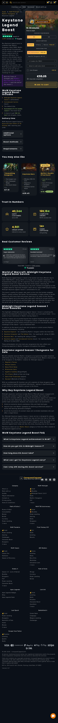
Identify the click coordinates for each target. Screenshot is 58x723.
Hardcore (5, 555)
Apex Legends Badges (9, 592)
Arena (4, 622)
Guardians (33, 604)
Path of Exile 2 (15, 506)
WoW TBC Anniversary (43, 506)
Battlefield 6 (42, 610)
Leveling (32, 535)
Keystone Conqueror (11, 334)
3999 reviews (36, 266)
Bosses (4, 514)
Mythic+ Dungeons (36, 498)
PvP (31, 500)
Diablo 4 (15, 569)
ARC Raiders (43, 548)
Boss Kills (33, 558)
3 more (4, 585)
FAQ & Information (8, 495)
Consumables (6, 512)
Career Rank (34, 613)
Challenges (5, 537)
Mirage (32, 572)
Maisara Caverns (10, 364)
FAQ (24, 7)
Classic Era (5, 553)
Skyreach (8, 379)
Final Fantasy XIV (43, 527)
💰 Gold (32, 489)
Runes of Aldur (7, 509)
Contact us (16, 7)
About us (5, 489)
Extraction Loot (35, 562)
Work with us (6, 491)
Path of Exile (42, 569)
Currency (5, 519)
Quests (4, 639)
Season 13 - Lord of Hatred (11, 572)
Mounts (32, 537)
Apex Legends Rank (8, 597)
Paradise (32, 599)
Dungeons (33, 521)
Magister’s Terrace (11, 362)
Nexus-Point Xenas (11, 367)
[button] (51, 2)
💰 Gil (32, 530)
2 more (4, 523)
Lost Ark (43, 589)
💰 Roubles (5, 634)
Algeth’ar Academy (11, 372)
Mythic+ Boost (24, 427)
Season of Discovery (8, 558)
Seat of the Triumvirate (12, 376)
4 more (32, 523)
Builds (4, 516)
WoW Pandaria (15, 527)
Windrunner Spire (11, 369)
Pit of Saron (9, 374)
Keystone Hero (9, 336)
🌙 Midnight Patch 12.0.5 (38, 493)
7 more (32, 502)
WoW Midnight (43, 486)
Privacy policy (6, 500)
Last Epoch (15, 610)
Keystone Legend (9, 339)
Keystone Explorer (10, 332)
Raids (31, 495)
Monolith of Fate (7, 620)
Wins (3, 595)
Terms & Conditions (8, 502)
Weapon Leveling (35, 618)
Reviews (31, 7)
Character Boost (7, 539)
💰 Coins (33, 551)
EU (34, 37)
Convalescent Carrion (11, 102)
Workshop (33, 560)
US (49, 37)
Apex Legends (15, 589)
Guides (4, 493)
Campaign (33, 615)
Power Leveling (7, 521)
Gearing (32, 516)
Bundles (4, 574)
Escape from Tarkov (15, 631)
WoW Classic (15, 548)
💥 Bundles (33, 491)
